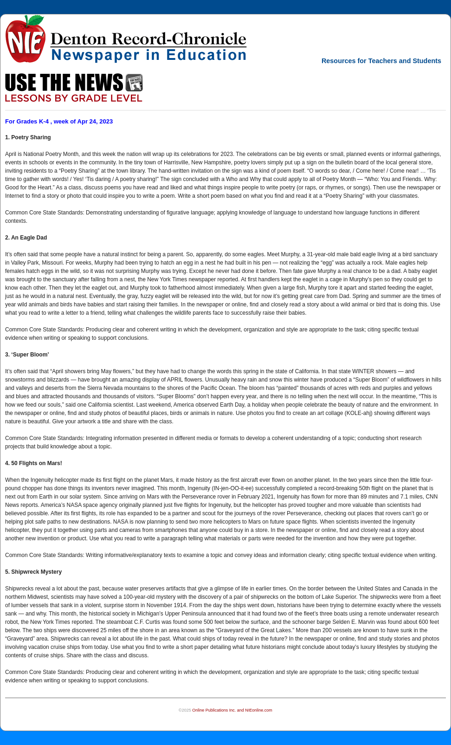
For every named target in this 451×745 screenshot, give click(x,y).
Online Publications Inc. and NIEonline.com (232, 710)
